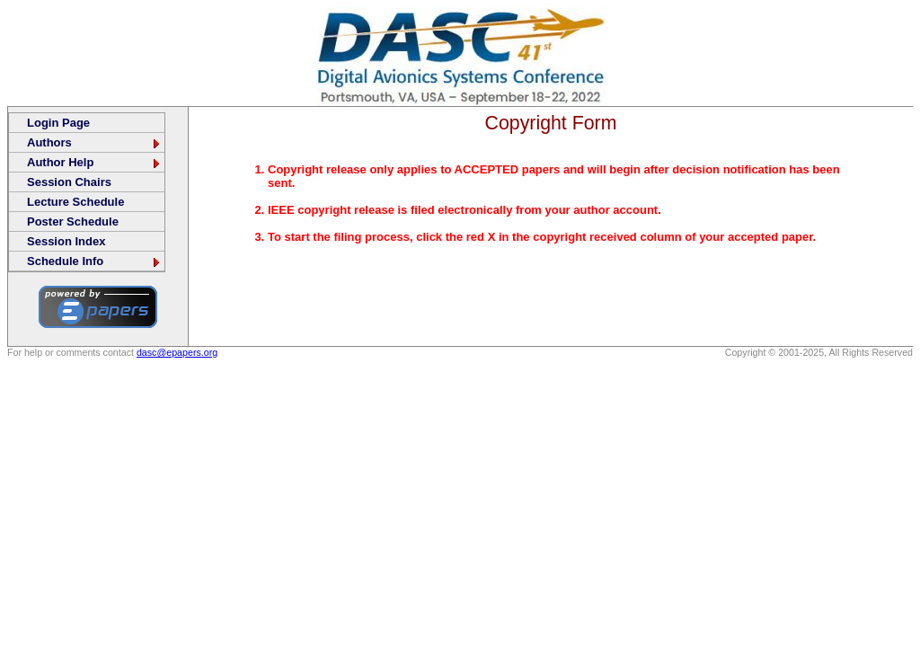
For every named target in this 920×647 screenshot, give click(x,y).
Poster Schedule (73, 221)
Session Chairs (69, 182)
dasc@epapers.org (177, 352)
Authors (94, 142)
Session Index (66, 241)
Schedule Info (94, 261)
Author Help (94, 162)
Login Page (58, 122)
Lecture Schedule (75, 201)
